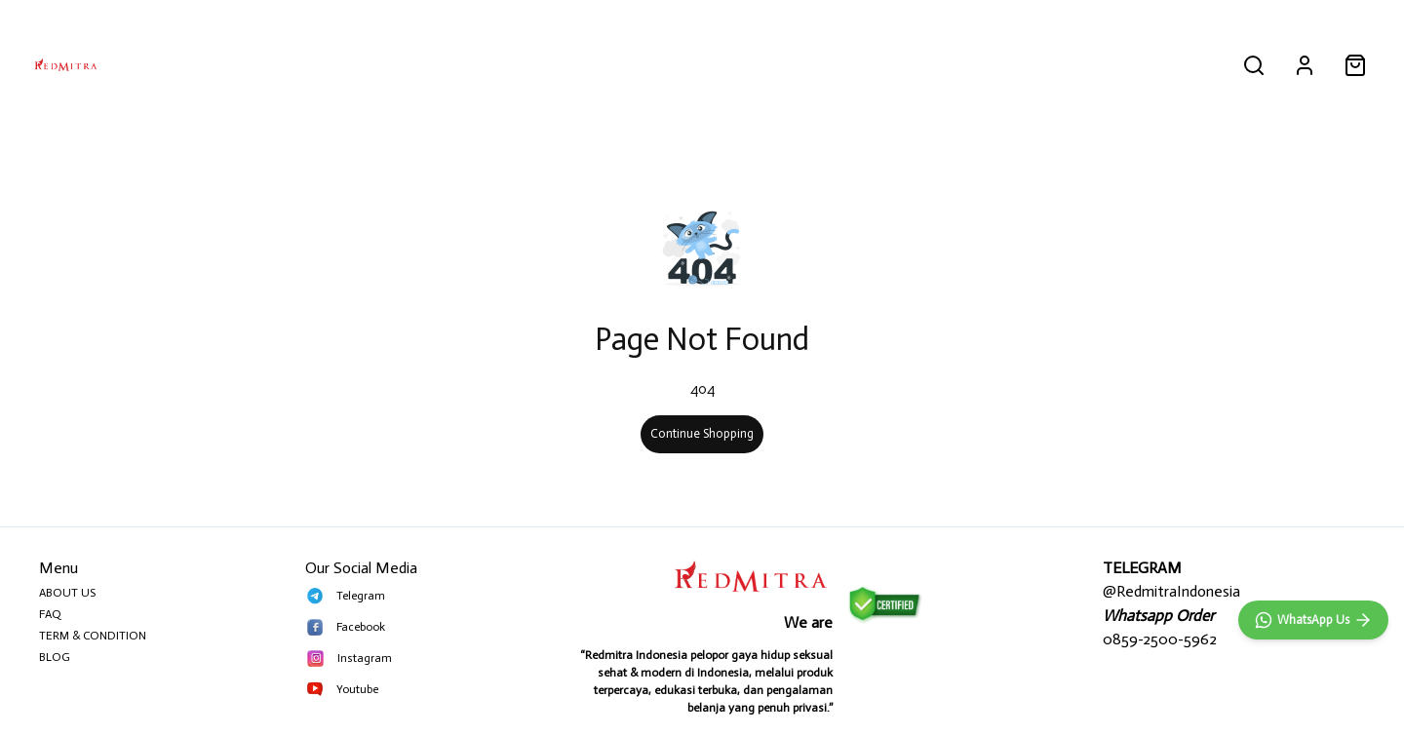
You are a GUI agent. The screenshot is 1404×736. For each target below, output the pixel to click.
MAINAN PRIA (730, 64)
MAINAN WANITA (844, 64)
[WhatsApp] (1313, 619)
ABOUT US (67, 593)
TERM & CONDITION (92, 635)
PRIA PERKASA (624, 64)
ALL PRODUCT (514, 64)
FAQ (50, 614)
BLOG (54, 657)
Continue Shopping (702, 433)
